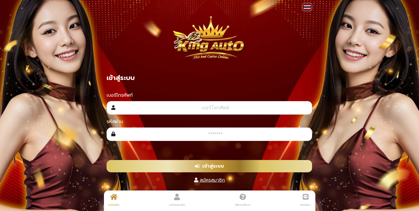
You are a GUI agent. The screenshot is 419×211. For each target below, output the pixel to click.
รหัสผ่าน (115, 121)
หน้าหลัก (114, 200)
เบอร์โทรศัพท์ (120, 95)
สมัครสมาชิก (212, 180)
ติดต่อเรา (305, 200)
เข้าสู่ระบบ (209, 166)
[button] (307, 7)
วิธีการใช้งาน (243, 200)
